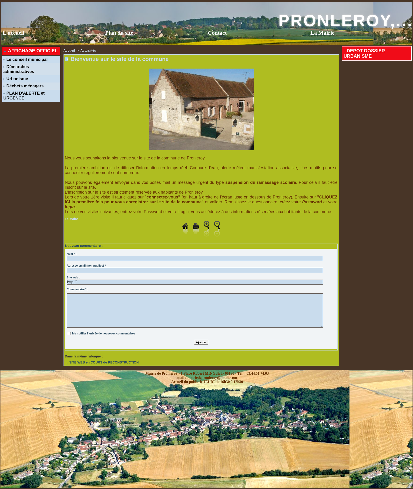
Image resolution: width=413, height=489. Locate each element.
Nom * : (72, 253)
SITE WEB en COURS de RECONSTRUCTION (102, 362)
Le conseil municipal (25, 59)
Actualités (88, 50)
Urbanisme (15, 78)
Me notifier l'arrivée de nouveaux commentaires (103, 333)
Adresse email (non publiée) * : (87, 265)
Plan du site (119, 33)
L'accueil (13, 33)
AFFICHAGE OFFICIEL (30, 50)
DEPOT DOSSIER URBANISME (364, 53)
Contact (217, 33)
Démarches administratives (18, 69)
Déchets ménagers (23, 86)
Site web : (73, 277)
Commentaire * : (77, 289)
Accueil (69, 50)
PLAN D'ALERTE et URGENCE (24, 95)
